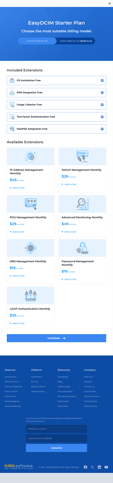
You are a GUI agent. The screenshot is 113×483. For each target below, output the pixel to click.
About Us (88, 387)
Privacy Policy (90, 411)
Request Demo (38, 396)
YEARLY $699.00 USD (76, 41)
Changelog (63, 387)
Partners (88, 392)
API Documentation (67, 406)
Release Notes (38, 401)
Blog (60, 392)
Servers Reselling (13, 416)
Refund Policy (90, 416)
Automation (10, 387)
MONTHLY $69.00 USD (37, 41)
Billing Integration (13, 396)
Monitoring (10, 406)
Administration (12, 392)
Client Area (63, 416)
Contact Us (89, 396)
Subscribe (56, 458)
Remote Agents (12, 411)
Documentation (65, 401)
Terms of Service (91, 406)
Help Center (63, 411)
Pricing (34, 392)
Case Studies (90, 401)
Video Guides (64, 396)
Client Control (11, 401)
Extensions (36, 387)
